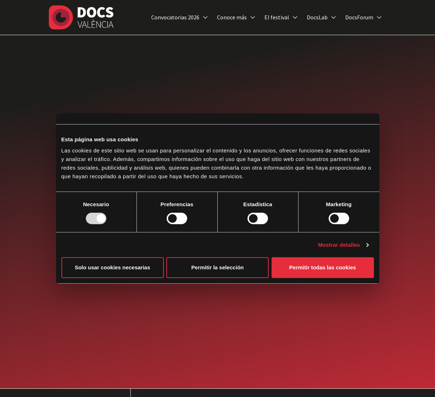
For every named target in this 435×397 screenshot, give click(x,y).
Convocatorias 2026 (179, 18)
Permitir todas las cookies (322, 267)
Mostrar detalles (339, 245)
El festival (280, 18)
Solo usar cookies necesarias (112, 267)
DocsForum (363, 18)
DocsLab (321, 18)
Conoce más (236, 18)
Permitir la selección (217, 267)
